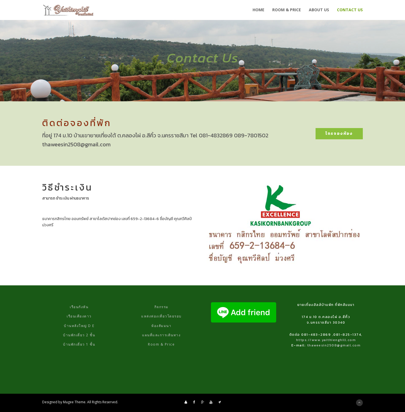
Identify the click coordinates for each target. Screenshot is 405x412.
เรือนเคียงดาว (79, 316)
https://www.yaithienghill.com (326, 339)
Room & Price (161, 344)
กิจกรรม (161, 306)
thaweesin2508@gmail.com (334, 345)
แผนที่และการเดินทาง (161, 335)
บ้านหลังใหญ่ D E (79, 325)
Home (188, 75)
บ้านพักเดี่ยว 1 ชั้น (79, 344)
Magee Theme (74, 402)
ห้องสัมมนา (161, 325)
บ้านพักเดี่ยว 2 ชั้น (79, 335)
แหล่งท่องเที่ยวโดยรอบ (161, 316)
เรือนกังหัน (79, 306)
